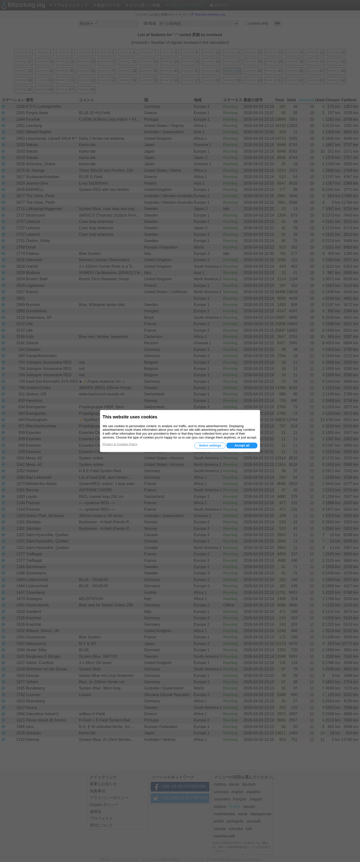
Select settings (210, 445)
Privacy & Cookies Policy (120, 444)
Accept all (241, 445)
